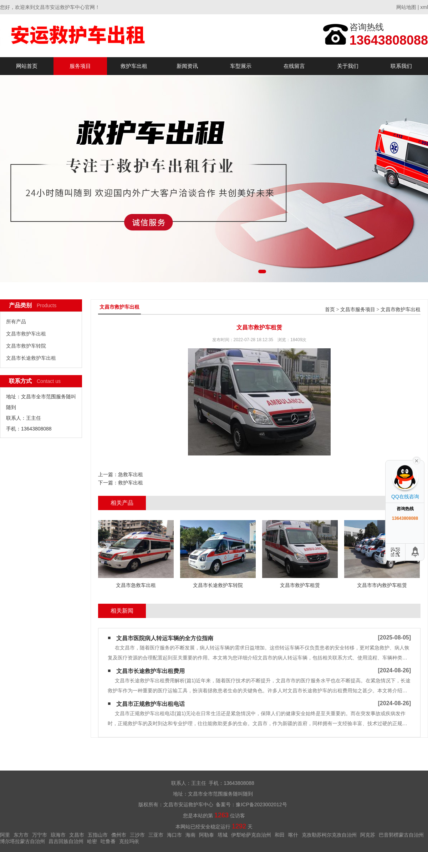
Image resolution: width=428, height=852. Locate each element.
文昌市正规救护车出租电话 (150, 704)
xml (424, 7)
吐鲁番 (108, 841)
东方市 (21, 835)
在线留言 (294, 66)
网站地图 (406, 7)
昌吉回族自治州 (66, 841)
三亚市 (155, 835)
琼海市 (58, 835)
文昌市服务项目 (357, 309)
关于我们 (347, 66)
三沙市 (137, 835)
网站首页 (26, 66)
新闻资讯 (187, 66)
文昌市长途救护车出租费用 (150, 671)
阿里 (5, 835)
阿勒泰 (206, 835)
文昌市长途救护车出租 (31, 358)
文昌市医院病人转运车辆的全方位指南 (164, 638)
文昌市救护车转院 (26, 346)
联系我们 (401, 66)
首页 (330, 309)
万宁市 (39, 835)
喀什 (293, 835)
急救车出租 (130, 474)
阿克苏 (367, 835)
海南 (190, 835)
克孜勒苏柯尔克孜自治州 (329, 835)
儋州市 (118, 835)
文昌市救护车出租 (26, 334)
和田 (280, 835)
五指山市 (98, 835)
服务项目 (80, 66)
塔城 (223, 835)
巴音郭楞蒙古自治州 (401, 835)
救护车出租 (134, 66)
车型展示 (240, 66)
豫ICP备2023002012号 (261, 804)
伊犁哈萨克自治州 (251, 835)
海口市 (174, 835)
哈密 (92, 841)
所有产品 (16, 321)
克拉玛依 (129, 841)
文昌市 (76, 835)
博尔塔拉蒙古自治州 (22, 841)
